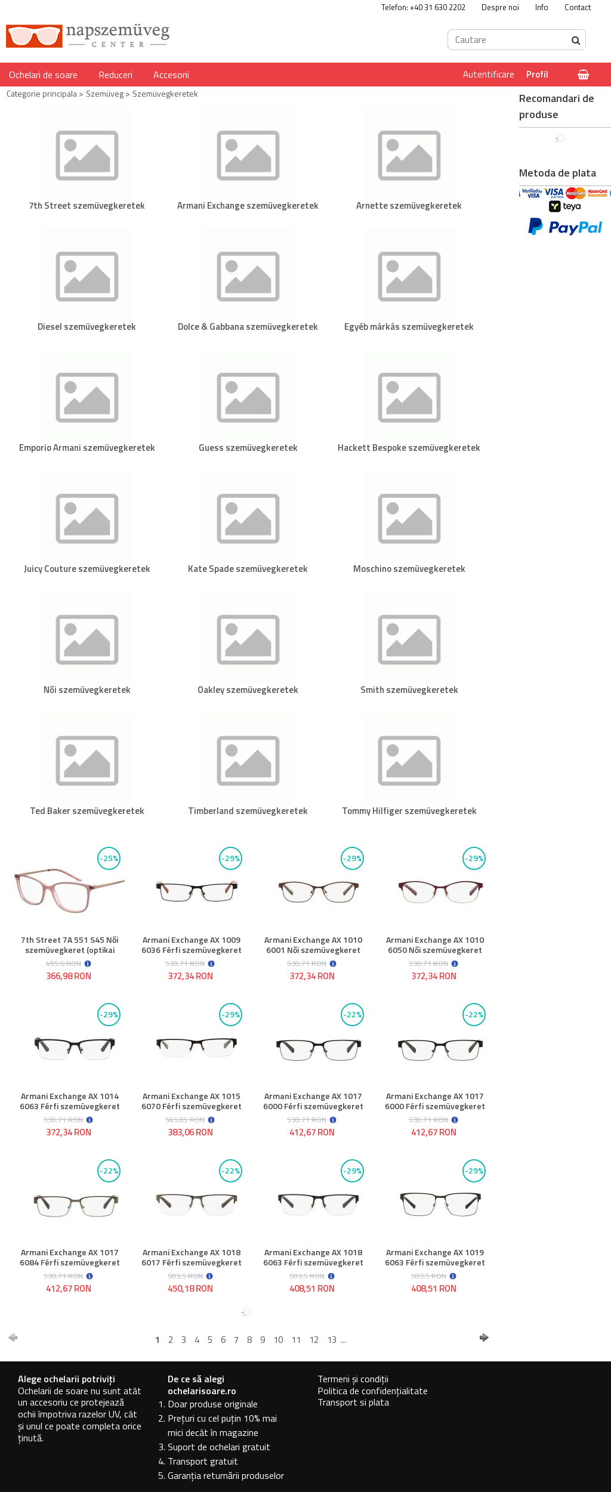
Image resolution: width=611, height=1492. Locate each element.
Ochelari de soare (43, 74)
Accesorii (171, 74)
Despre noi (500, 7)
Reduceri (115, 74)
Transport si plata (353, 1402)
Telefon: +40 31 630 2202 (423, 7)
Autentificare (488, 74)
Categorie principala (42, 93)
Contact (577, 7)
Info (541, 7)
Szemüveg (105, 93)
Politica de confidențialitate (372, 1390)
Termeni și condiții (352, 1379)
